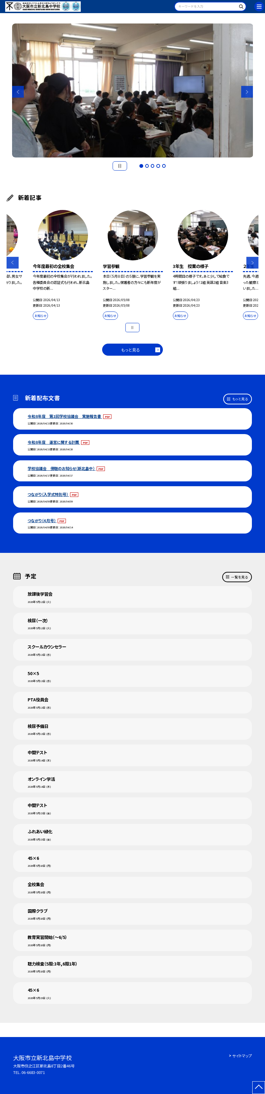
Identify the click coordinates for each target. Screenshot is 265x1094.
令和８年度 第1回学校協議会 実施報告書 (65, 416)
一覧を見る (239, 577)
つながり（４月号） (42, 520)
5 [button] (164, 165)
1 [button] (141, 165)
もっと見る (130, 350)
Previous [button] (18, 92)
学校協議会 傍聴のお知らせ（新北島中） (62, 468)
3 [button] (152, 165)
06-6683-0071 (33, 1072)
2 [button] (147, 165)
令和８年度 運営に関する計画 (54, 442)
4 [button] (158, 165)
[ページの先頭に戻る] (259, 1088)
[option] (132, 90)
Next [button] (247, 92)
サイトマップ (242, 1055)
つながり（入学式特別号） (48, 494)
